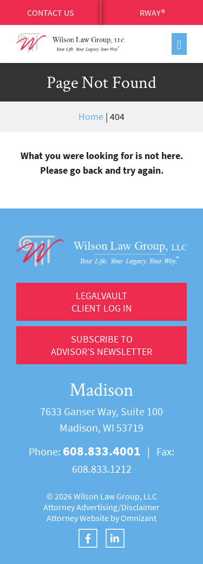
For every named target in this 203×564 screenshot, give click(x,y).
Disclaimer (140, 507)
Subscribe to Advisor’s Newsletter (101, 345)
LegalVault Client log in (101, 301)
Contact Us (50, 12)
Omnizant (138, 517)
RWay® (152, 12)
